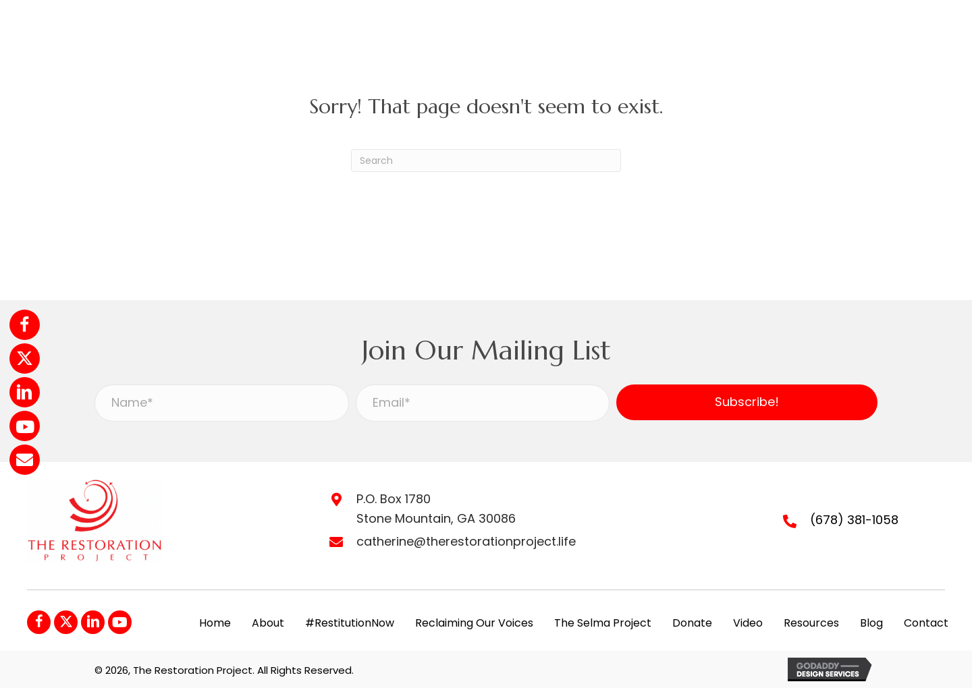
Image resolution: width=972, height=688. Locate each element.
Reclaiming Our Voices (474, 623)
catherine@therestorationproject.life (466, 541)
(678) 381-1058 (854, 519)
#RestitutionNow (349, 623)
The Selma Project (602, 623)
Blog (871, 623)
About (268, 623)
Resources (811, 623)
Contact (926, 623)
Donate (692, 623)
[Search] (486, 160)
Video (748, 623)
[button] (24, 325)
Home (215, 623)
